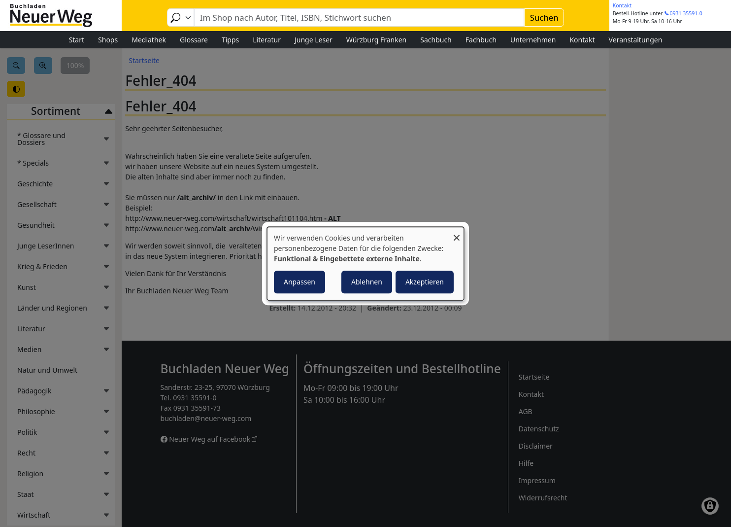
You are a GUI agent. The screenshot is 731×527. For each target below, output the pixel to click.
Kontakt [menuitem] (582, 39)
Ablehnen (366, 281)
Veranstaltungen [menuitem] (636, 39)
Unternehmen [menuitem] (533, 39)
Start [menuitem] (76, 39)
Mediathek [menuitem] (149, 39)
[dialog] (365, 264)
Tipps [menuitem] (230, 39)
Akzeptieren (424, 281)
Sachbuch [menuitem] (436, 39)
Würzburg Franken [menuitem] (376, 39)
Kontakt (622, 5)
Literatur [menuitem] (267, 39)
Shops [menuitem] (108, 39)
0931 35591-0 (686, 13)
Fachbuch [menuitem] (481, 39)
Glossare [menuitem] (194, 39)
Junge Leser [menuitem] (313, 39)
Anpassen (299, 281)
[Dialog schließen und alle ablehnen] (456, 233)
